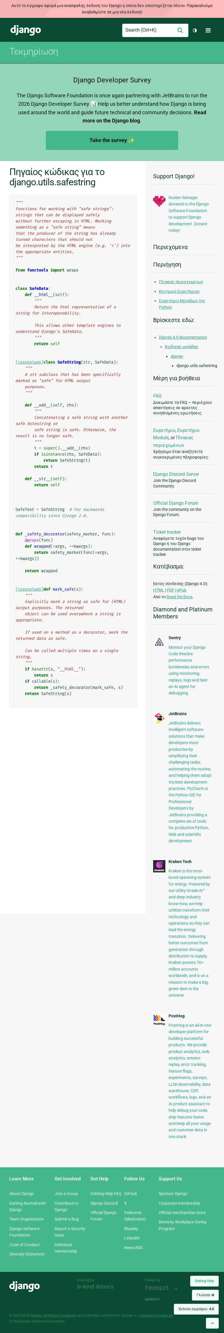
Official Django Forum (175, 503)
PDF (170, 590)
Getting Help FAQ (105, 1193)
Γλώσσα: (205, 1295)
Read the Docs (179, 596)
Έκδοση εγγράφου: (196, 1309)
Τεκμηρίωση (33, 51)
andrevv (158, 1299)
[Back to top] (212, 1323)
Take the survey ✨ (112, 140)
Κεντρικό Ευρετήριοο (179, 291)
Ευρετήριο (164, 430)
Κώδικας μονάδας (182, 346)
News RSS (133, 1247)
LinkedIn (132, 1238)
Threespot (158, 1288)
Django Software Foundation (53, 1315)
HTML (158, 590)
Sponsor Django (173, 1193)
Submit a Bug (67, 1219)
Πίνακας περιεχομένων (181, 281)
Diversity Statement (27, 1254)
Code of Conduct (24, 1244)
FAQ (157, 396)
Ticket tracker (167, 532)
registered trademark (156, 1315)
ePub (181, 590)
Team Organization (26, 1219)
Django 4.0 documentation (183, 337)
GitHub (130, 1193)
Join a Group (66, 1193)
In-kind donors (95, 1286)
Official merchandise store (182, 1212)
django (177, 356)
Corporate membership (179, 1203)
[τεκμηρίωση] (29, 362)
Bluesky (131, 1228)
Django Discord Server (176, 474)
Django (25, 30)
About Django (21, 1193)
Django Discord (104, 1203)
